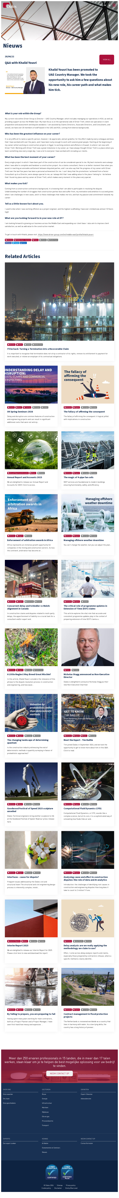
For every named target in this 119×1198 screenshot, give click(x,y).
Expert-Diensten (86, 1099)
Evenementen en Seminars (51, 1152)
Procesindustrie (47, 1126)
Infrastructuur (47, 1108)
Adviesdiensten (86, 1103)
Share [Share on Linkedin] (23, 243)
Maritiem (45, 1112)
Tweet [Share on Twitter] (15, 243)
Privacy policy (70, 1190)
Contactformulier (87, 1148)
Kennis (45, 1143)
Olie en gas (45, 1121)
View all (106, 60)
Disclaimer (58, 1193)
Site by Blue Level (71, 1193)
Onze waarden (8, 1099)
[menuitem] (20, 1102)
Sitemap (60, 1190)
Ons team (6, 1103)
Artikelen (45, 1148)
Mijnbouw (45, 1117)
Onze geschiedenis (9, 1108)
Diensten (85, 1094)
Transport (45, 1130)
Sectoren (46, 1094)
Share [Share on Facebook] (8, 243)
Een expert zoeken (9, 1148)
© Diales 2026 (48, 1190)
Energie (44, 1103)
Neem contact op (88, 1143)
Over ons (7, 1094)
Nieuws (44, 1157)
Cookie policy (46, 1193)
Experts (6, 1143)
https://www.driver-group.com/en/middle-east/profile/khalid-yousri (65, 234)
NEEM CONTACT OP (59, 1077)
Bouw (44, 1099)
